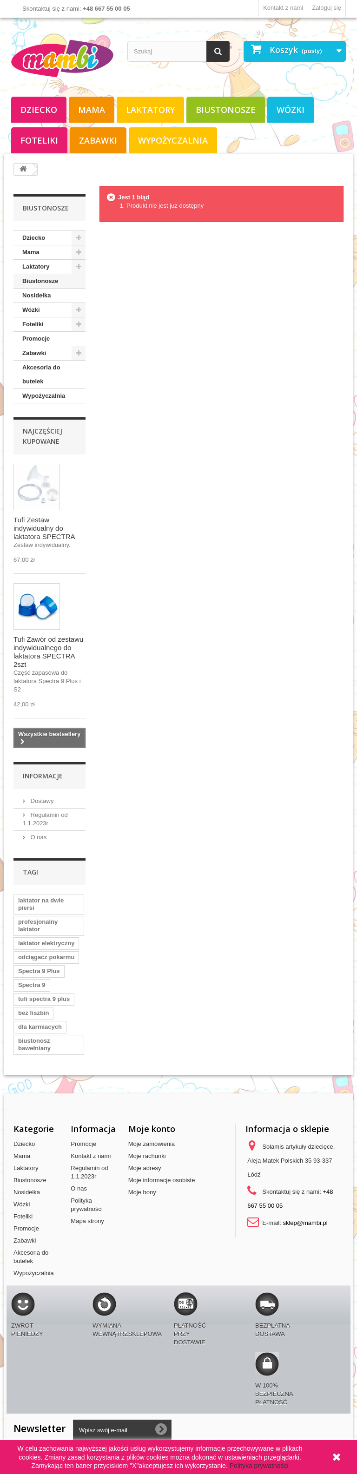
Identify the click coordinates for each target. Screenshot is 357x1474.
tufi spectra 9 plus (44, 998)
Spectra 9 (32, 984)
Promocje (36, 338)
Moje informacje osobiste (161, 1180)
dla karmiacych (40, 1026)
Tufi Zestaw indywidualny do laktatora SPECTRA (44, 528)
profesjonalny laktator (38, 925)
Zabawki (98, 140)
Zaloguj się (326, 7)
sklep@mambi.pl (305, 1222)
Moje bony (142, 1192)
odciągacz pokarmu (46, 957)
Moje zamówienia (151, 1143)
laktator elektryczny (46, 943)
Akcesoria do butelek (41, 374)
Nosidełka (36, 295)
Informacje (43, 775)
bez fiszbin (33, 1012)
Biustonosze (226, 109)
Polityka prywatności (259, 1465)
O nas (37, 837)
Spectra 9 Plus (39, 970)
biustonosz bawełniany (34, 1044)
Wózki (290, 109)
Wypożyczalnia (173, 140)
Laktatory (150, 109)
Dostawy (41, 800)
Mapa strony (87, 1220)
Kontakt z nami (283, 7)
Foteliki (39, 140)
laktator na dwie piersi (41, 904)
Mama (91, 109)
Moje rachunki (147, 1155)
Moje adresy (144, 1168)
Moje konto (151, 1128)
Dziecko (38, 109)
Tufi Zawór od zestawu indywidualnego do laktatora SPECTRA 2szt (48, 651)
